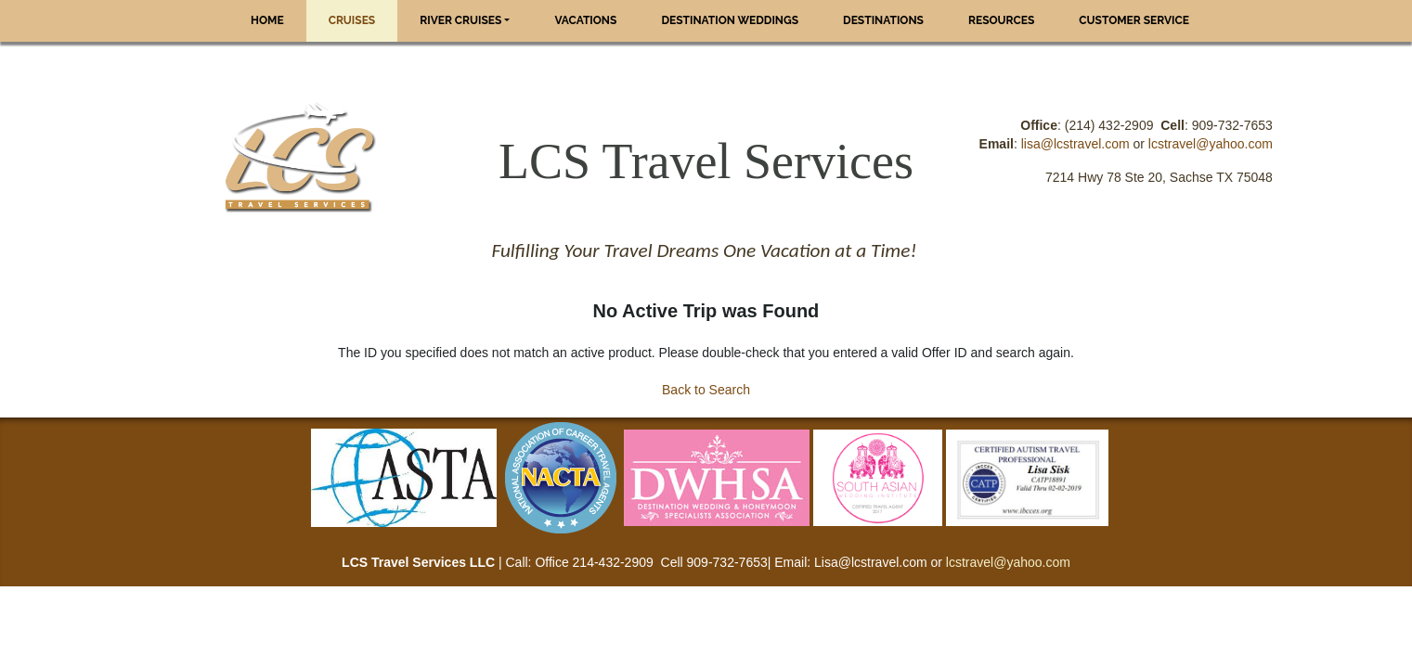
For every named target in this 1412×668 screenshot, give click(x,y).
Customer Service (1134, 20)
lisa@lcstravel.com (1075, 143)
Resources (1001, 20)
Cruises (352, 20)
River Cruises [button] (460, 20)
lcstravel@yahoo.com (1210, 143)
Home (267, 20)
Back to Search (706, 389)
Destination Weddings (729, 20)
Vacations (585, 20)
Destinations (883, 20)
